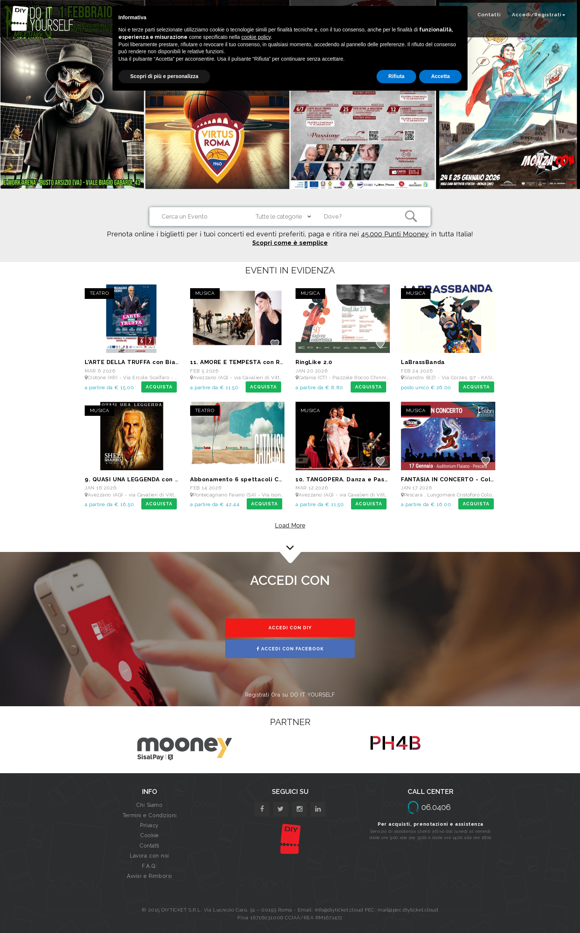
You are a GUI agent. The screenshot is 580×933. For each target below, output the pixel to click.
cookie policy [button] (256, 37)
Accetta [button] (440, 76)
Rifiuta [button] (396, 76)
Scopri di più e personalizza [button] (164, 76)
